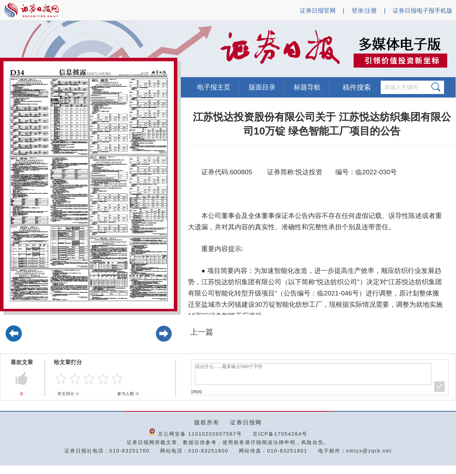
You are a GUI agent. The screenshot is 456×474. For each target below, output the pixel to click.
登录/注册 (364, 10)
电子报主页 (213, 87)
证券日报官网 (318, 10)
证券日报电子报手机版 (422, 10)
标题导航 (307, 87)
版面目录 (262, 87)
